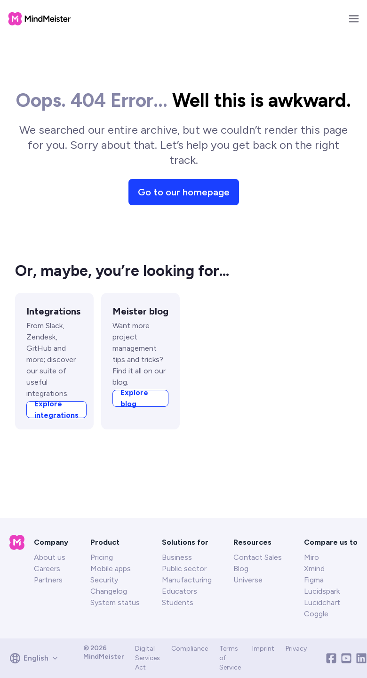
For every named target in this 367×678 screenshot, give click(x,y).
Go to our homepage (184, 213)
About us (49, 557)
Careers (47, 568)
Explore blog (134, 420)
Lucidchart (322, 602)
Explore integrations (56, 431)
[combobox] (36, 658)
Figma (314, 579)
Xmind (314, 568)
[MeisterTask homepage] (39, 18)
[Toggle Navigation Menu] (353, 18)
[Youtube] (346, 658)
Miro (311, 557)
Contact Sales (257, 557)
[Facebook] (331, 658)
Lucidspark (322, 591)
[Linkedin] (361, 658)
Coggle (316, 613)
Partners (48, 579)
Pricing (101, 557)
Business (177, 557)
